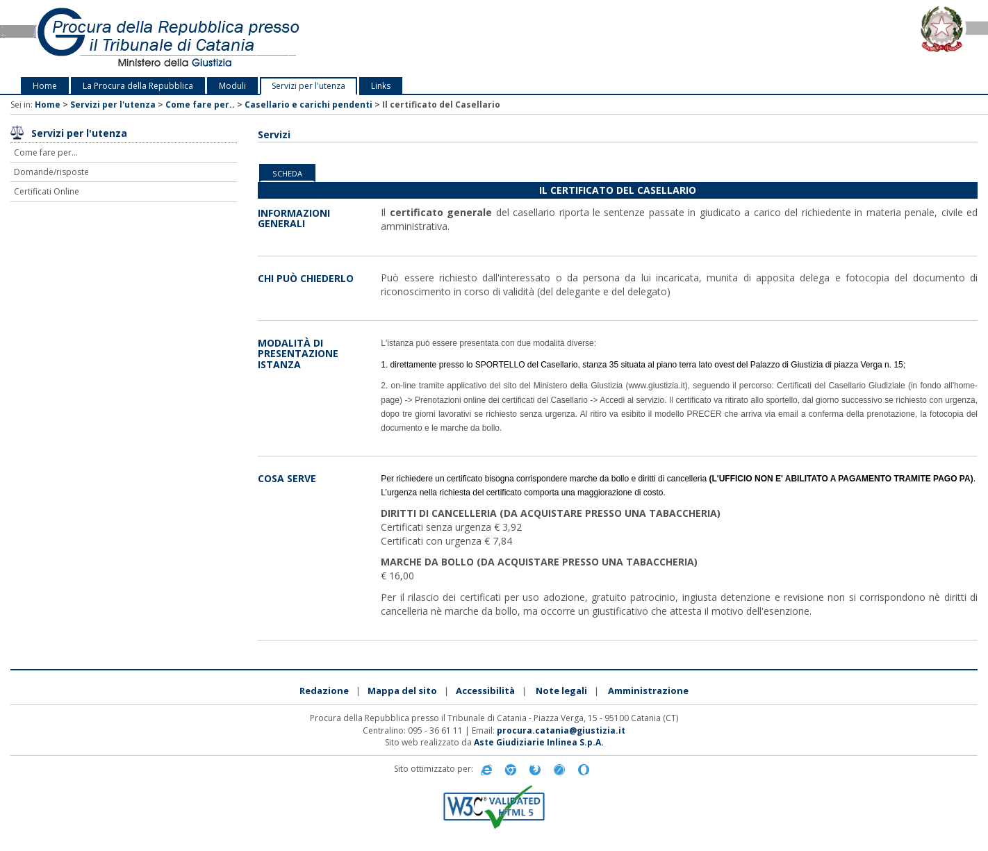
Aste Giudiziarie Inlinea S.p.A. (539, 742)
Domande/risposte (51, 172)
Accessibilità (485, 690)
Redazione (324, 690)
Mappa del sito (402, 690)
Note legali (561, 690)
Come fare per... (46, 152)
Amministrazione (648, 690)
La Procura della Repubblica (138, 86)
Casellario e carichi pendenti (308, 104)
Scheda (287, 173)
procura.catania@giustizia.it (561, 730)
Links (380, 86)
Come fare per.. (200, 104)
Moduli (232, 86)
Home (45, 86)
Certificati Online (46, 191)
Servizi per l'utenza (308, 86)
